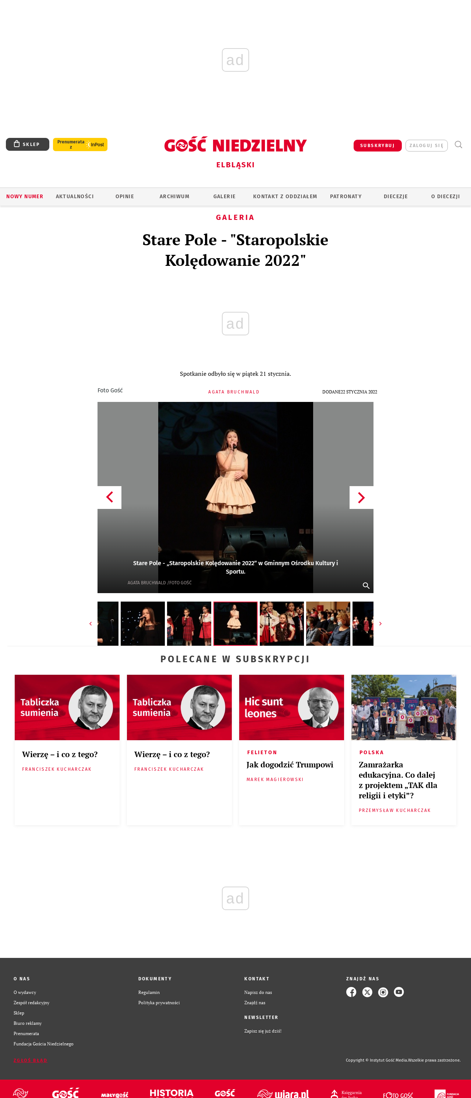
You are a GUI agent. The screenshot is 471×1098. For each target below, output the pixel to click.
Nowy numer (24, 196)
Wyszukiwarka (458, 144)
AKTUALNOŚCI (75, 196)
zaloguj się (427, 145)
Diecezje (396, 196)
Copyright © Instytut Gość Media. (377, 1060)
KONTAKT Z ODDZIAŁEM (285, 196)
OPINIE (125, 196)
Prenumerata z (71, 144)
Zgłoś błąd (30, 1060)
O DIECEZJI (445, 196)
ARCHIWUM (175, 196)
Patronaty (346, 196)
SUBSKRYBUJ (377, 145)
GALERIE (224, 196)
